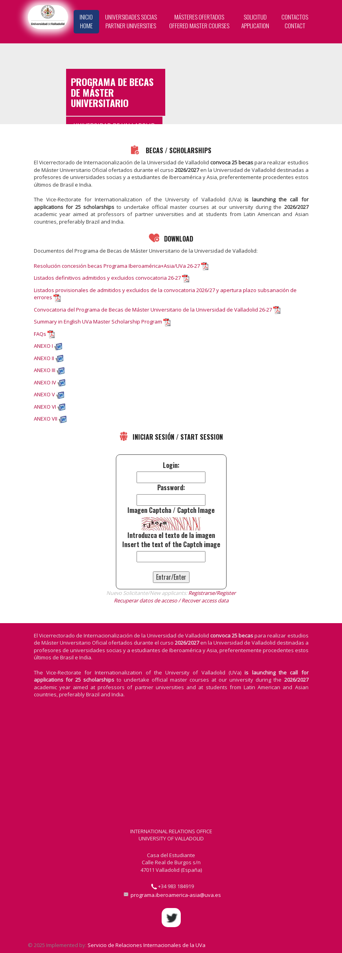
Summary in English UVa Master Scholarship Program (98, 321)
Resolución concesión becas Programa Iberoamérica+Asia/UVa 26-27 (117, 265)
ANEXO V (44, 394)
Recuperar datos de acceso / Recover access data (171, 600)
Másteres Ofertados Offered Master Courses (199, 21)
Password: (171, 487)
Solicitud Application (255, 21)
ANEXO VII (45, 418)
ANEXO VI (45, 406)
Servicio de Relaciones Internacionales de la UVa (146, 945)
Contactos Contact (294, 21)
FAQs (40, 333)
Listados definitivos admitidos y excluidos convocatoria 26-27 (107, 277)
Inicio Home (86, 21)
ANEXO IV (45, 382)
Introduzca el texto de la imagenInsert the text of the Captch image (171, 540)
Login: (171, 465)
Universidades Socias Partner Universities (131, 21)
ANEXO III (44, 370)
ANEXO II (44, 358)
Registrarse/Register (212, 592)
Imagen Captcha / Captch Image (171, 510)
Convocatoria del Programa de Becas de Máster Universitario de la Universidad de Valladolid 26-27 (153, 309)
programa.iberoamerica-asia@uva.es (176, 894)
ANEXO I (43, 345)
